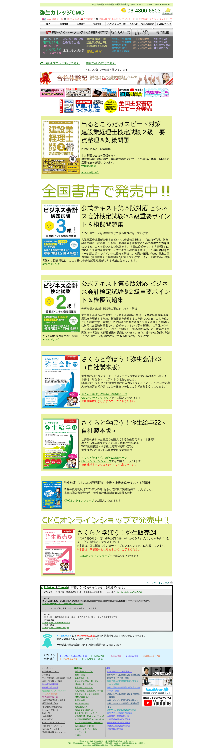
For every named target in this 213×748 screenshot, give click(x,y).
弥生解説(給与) (119, 48)
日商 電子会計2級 (120, 51)
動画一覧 (46, 713)
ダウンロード (127, 19)
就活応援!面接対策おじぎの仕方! (89, 719)
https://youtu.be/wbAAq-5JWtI (128, 592)
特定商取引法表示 (146, 19)
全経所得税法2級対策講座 (118, 722)
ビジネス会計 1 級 (142, 47)
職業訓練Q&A (81, 707)
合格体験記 (47, 716)
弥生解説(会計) (119, 45)
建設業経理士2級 (97, 42)
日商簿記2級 (97, 656)
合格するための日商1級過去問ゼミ (122, 700)
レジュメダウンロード (52, 710)
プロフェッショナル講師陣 (87, 694)
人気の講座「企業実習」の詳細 (89, 691)
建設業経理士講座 (50, 703)
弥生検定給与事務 (50, 687)
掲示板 (113, 19)
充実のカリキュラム (84, 687)
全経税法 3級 (161, 41)
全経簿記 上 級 (71, 42)
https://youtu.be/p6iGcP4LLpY (55, 627)
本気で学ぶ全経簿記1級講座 (119, 713)
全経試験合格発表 (115, 729)
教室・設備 (80, 675)
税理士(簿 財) (94, 51)
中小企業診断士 (141, 38)
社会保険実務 (161, 47)
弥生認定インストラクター (54, 691)
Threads (101, 19)
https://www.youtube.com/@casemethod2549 (62, 603)
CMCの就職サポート (84, 697)
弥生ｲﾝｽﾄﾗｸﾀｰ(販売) (121, 42)
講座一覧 (57, 19)
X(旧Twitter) (71, 19)
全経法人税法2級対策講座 (118, 726)
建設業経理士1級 (97, 39)
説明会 (78, 735)
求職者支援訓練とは (84, 710)
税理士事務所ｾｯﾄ (162, 44)
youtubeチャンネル (50, 729)
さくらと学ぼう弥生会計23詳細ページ (104, 394)
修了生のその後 (82, 703)
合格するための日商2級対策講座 (121, 710)
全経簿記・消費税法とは (118, 716)
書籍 (46, 19)
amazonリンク (90, 172)
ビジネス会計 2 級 (142, 44)
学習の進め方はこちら (101, 63)
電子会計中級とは (50, 697)
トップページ (47, 668)
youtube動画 (88, 166)
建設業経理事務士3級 (97, 46)
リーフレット (81, 732)
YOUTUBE (87, 19)
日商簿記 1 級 (50, 39)
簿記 (108, 668)
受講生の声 (80, 700)
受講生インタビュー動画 (86, 729)
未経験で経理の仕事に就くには (89, 681)
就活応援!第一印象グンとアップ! (89, 716)
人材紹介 (46, 675)
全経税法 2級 (161, 38)
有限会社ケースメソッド (53, 726)
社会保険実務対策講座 (52, 707)
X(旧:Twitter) (48, 587)
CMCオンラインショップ (96, 397)
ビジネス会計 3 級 (142, 41)
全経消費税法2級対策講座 (53, 700)
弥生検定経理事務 (50, 684)
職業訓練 (78, 668)
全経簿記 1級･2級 (72, 39)
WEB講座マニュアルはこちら (60, 63)
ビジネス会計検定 (50, 694)
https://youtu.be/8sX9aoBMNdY (56, 622)
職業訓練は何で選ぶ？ (85, 726)
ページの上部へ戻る (158, 583)
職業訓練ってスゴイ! (84, 671)
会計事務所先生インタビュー (88, 713)
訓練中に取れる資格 (84, 684)
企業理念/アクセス (50, 671)
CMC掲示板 (47, 719)
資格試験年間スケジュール (54, 732)
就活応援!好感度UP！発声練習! (89, 722)
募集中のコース (82, 678)
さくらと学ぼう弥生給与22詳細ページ (104, 457)
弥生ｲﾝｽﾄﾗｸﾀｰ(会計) (121, 39)
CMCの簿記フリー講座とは (119, 671)
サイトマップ (164, 19)
